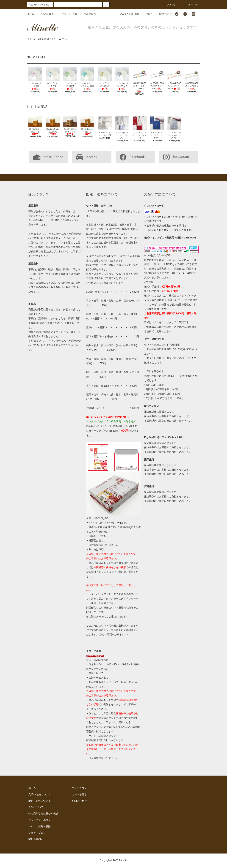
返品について (35, 807)
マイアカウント (80, 788)
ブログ (147, 14)
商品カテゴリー (45, 14)
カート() (191, 5)
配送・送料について (39, 800)
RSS (31, 839)
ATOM (38, 839)
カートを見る (79, 794)
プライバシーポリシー (40, 820)
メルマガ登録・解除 (127, 14)
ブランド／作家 (67, 14)
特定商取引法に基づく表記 (43, 813)
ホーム (30, 14)
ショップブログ (37, 832)
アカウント (171, 5)
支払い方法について (39, 794)
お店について (87, 14)
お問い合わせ (163, 14)
